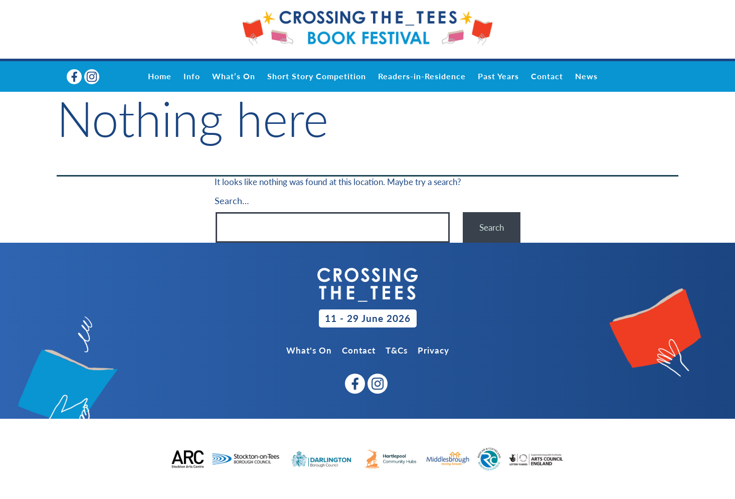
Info (191, 76)
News (586, 76)
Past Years (498, 76)
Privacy (433, 350)
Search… (232, 200)
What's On (309, 350)
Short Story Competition (316, 76)
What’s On (233, 76)
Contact (547, 76)
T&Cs (397, 350)
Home (159, 76)
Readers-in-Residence (422, 76)
